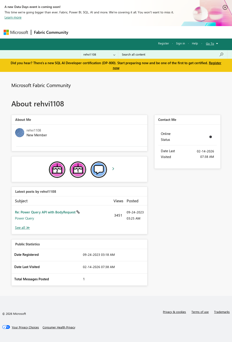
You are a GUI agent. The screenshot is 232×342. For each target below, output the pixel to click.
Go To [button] (210, 43)
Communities (137, 32)
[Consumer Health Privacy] (59, 327)
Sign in (180, 43)
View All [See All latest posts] (22, 227)
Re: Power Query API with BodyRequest (45, 212)
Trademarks (222, 312)
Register (163, 43)
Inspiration (98, 32)
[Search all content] (172, 54)
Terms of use (200, 312)
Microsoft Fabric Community (41, 85)
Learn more (13, 17)
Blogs (157, 32)
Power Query (24, 218)
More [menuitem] (172, 32)
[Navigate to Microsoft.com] (16, 32)
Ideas (117, 32)
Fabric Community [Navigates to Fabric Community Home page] (51, 32)
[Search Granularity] (99, 54)
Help (195, 43)
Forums (78, 32)
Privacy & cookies (174, 312)
